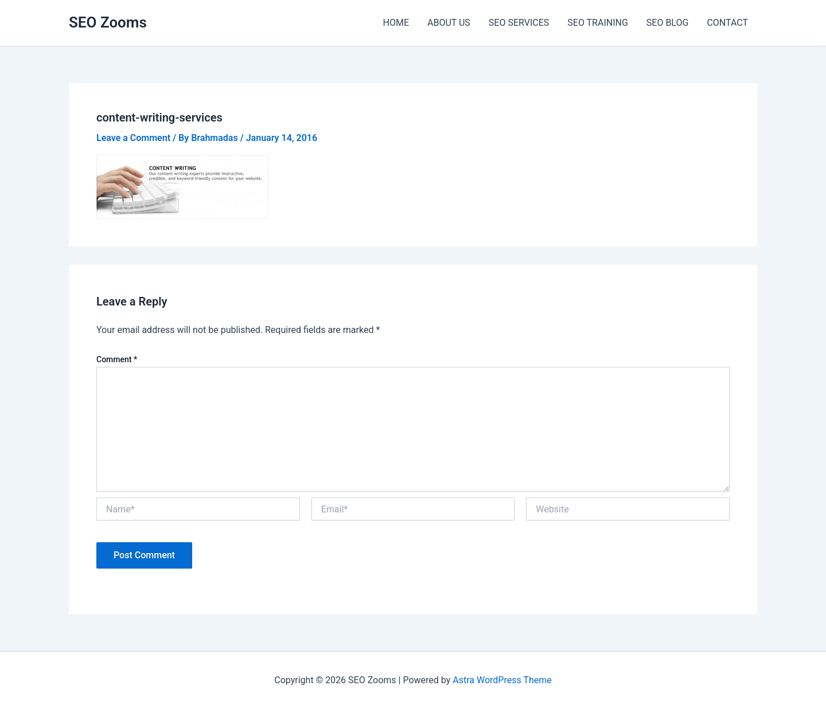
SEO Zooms (108, 22)
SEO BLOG (667, 22)
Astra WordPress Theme (502, 680)
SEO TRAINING (597, 22)
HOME (396, 22)
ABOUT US (448, 22)
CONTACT (727, 22)
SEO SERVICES (519, 22)
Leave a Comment (133, 137)
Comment (116, 359)
